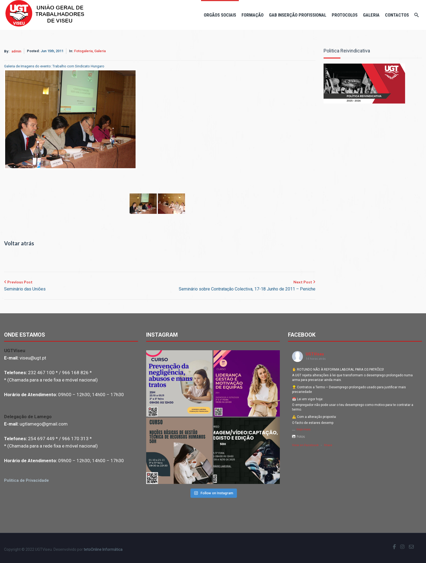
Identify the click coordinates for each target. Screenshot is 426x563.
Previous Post (25, 286)
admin (16, 51)
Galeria (371, 15)
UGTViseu (315, 354)
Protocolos (345, 15)
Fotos (298, 436)
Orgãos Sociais (220, 15)
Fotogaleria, (84, 51)
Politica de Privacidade (26, 480)
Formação (253, 15)
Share (328, 445)
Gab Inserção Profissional (297, 15)
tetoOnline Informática (103, 549)
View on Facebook (305, 445)
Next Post (247, 286)
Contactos (397, 15)
